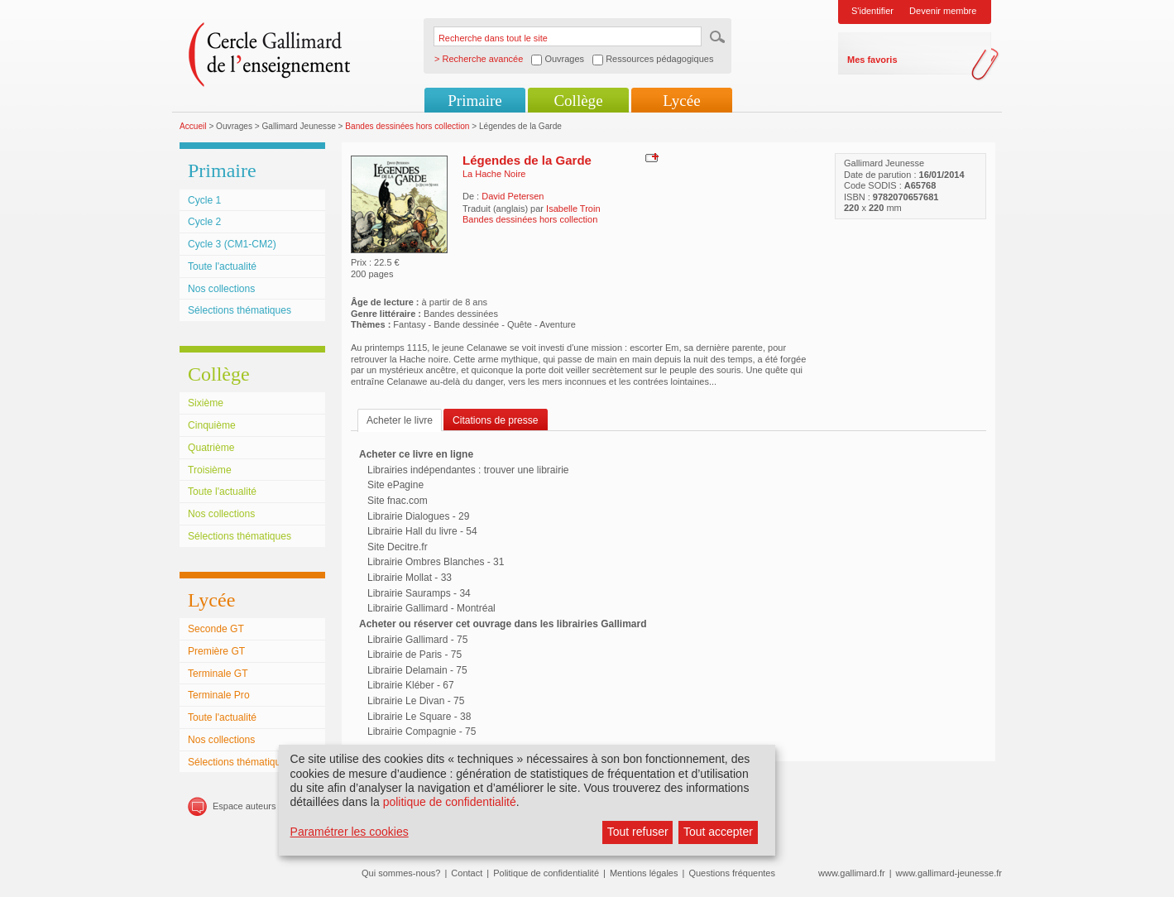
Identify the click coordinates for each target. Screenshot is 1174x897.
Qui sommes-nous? (401, 873)
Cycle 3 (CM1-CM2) (232, 244)
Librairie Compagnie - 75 (421, 731)
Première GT (216, 651)
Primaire (474, 100)
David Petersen (513, 196)
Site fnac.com (397, 500)
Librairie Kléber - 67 (410, 685)
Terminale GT (218, 673)
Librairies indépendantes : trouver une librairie (467, 470)
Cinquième (212, 425)
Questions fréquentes (731, 873)
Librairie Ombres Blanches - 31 (435, 562)
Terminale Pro (219, 695)
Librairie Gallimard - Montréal (431, 608)
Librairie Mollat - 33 (409, 577)
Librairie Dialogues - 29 (418, 516)
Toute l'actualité (222, 266)
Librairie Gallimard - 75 (417, 639)
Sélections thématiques (239, 310)
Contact (466, 873)
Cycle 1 (204, 200)
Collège (577, 100)
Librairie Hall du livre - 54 (422, 531)
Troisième (210, 470)
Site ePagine (395, 485)
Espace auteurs (244, 806)
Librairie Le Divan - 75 (415, 701)
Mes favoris (872, 60)
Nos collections (221, 289)
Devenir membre (942, 11)
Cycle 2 (204, 222)
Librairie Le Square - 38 (419, 716)
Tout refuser (637, 831)
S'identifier (872, 11)
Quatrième (211, 447)
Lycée (681, 100)
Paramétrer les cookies (349, 831)
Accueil (193, 126)
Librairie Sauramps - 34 (419, 593)
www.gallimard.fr (851, 873)
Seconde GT (216, 629)
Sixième (205, 403)
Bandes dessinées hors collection (407, 126)
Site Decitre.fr (397, 547)
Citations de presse (496, 420)
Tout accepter (718, 831)
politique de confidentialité (449, 801)
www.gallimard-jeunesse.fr (949, 873)
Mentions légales (644, 873)
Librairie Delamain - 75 (417, 670)
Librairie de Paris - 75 (414, 654)
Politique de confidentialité (546, 873)
